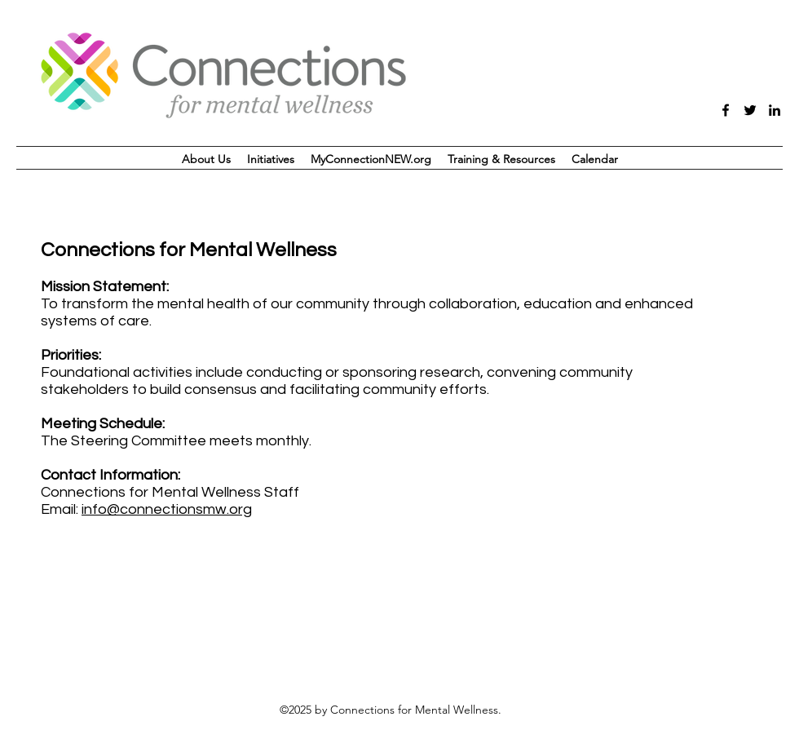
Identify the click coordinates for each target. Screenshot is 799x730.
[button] (270, 159)
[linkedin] (774, 110)
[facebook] (725, 110)
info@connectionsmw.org (167, 509)
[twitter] (750, 110)
